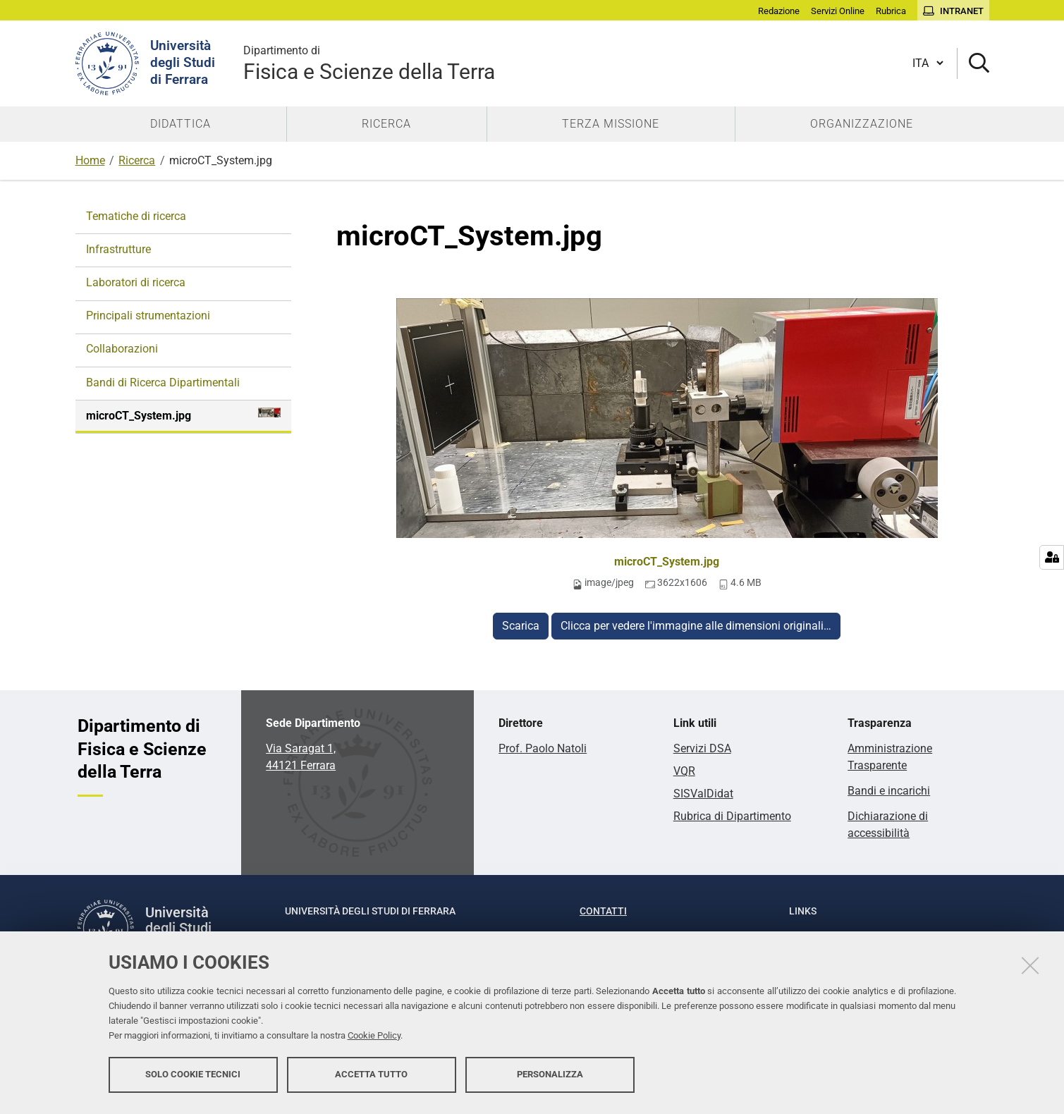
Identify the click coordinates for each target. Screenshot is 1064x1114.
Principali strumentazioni (148, 315)
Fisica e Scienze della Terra (369, 63)
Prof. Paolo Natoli (543, 748)
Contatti (603, 911)
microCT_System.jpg (666, 561)
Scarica (520, 625)
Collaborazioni (122, 348)
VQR (684, 771)
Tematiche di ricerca (136, 216)
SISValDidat (703, 793)
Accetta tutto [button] (371, 1077)
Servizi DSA (702, 748)
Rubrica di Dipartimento (732, 816)
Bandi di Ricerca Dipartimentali (163, 382)
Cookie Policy (374, 1038)
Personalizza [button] (550, 1077)
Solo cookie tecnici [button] (192, 1077)
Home (90, 160)
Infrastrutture (118, 249)
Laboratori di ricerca (135, 282)
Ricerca (136, 160)
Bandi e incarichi (889, 790)
